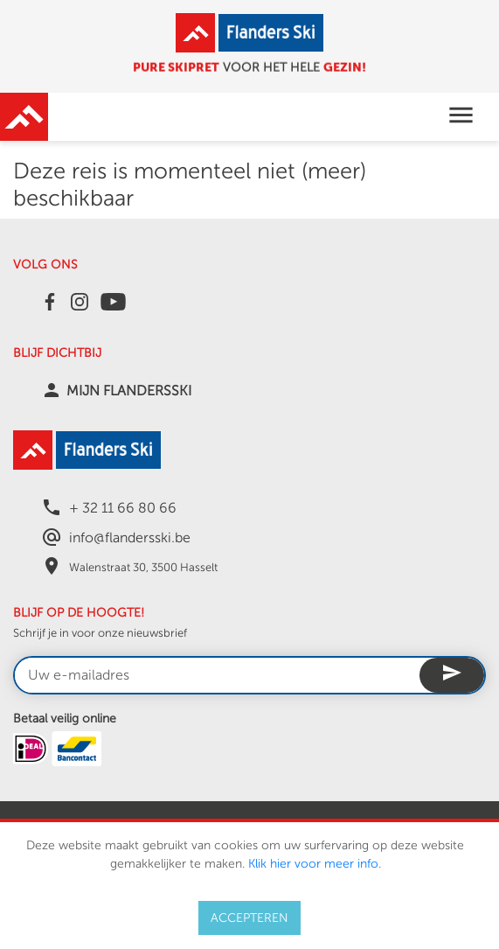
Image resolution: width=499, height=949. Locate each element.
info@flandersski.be (130, 538)
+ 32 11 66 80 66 (123, 508)
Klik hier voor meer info (313, 863)
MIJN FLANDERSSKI (128, 391)
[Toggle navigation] (461, 116)
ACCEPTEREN (249, 918)
